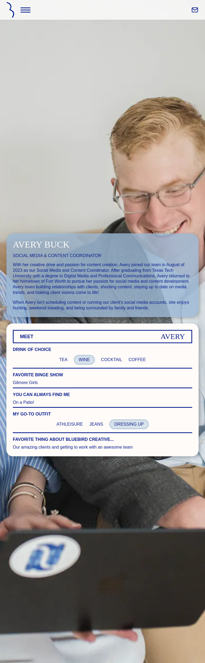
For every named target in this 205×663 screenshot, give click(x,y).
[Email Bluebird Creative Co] (195, 10)
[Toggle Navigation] (25, 10)
